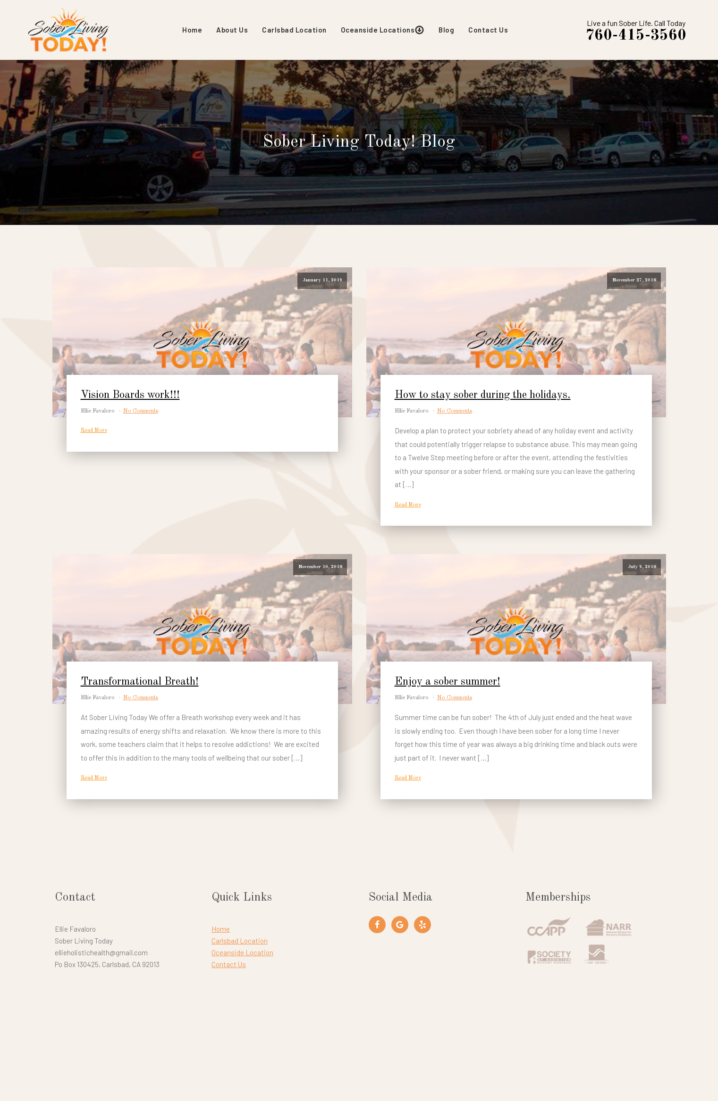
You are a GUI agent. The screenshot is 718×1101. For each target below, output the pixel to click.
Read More (94, 432)
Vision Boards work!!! (130, 396)
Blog (447, 30)
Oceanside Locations (384, 31)
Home (193, 30)
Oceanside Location (242, 953)
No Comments (140, 412)
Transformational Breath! (140, 683)
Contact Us (489, 30)
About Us (233, 30)
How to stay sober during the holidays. (483, 396)
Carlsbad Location (295, 30)
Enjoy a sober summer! (447, 683)
